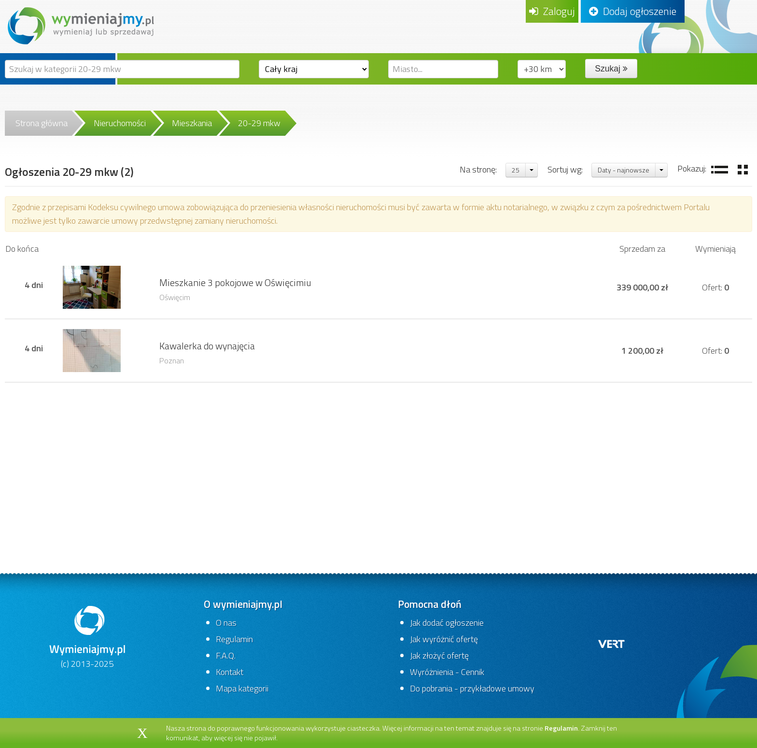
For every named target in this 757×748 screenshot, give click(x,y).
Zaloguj (552, 11)
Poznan (171, 360)
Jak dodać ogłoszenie (447, 622)
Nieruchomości (120, 122)
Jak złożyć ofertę (439, 655)
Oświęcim (174, 297)
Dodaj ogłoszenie (632, 11)
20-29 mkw (259, 122)
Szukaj (611, 68)
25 (515, 170)
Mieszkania (192, 122)
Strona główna (41, 122)
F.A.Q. (226, 655)
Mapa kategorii (242, 688)
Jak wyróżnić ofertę (444, 639)
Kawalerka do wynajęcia (207, 346)
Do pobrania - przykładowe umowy (472, 688)
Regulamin (234, 639)
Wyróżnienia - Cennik (447, 671)
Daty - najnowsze (623, 170)
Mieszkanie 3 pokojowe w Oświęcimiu (235, 282)
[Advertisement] (378, 460)
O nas (226, 622)
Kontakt (229, 671)
